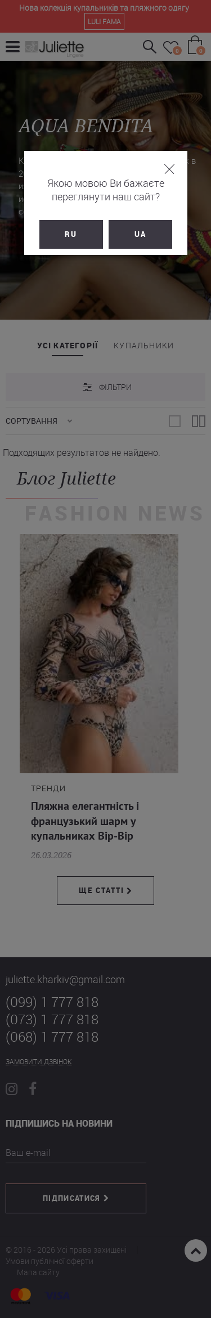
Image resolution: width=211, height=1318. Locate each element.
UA (140, 234)
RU (71, 234)
